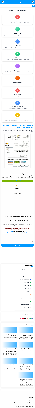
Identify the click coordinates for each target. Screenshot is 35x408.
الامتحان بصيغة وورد (17, 213)
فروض (32, 404)
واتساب (6, 232)
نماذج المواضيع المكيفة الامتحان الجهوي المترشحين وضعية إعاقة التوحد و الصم (26, 365)
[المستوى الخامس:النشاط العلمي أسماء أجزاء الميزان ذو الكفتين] (9, 361)
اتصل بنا (16, 400)
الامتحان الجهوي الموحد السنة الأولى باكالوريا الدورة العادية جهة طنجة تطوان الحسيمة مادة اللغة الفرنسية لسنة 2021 (10, 350)
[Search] (3, 2)
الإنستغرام (20, 232)
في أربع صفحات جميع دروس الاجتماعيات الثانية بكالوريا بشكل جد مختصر (26, 335)
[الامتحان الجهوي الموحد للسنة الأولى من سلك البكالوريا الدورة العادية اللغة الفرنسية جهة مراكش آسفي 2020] (25, 375)
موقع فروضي (25, 174)
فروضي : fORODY (18, 2)
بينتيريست (12, 232)
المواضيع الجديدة (30, 402)
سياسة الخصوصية (14, 402)
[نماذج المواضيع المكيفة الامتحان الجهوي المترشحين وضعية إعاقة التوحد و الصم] (25, 361)
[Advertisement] (17, 201)
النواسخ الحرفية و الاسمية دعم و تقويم (26, 348)
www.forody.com (15, 225)
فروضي (19, 180)
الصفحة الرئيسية (30, 400)
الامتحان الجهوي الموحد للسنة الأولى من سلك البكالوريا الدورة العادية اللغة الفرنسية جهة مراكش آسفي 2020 (26, 381)
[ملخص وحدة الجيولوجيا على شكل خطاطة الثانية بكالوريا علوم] (9, 330)
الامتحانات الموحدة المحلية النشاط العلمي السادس (14, 216)
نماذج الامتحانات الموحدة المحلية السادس (16, 220)
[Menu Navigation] (29, 1)
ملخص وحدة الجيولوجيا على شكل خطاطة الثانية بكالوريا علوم (10, 335)
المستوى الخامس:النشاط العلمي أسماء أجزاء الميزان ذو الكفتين (10, 365)
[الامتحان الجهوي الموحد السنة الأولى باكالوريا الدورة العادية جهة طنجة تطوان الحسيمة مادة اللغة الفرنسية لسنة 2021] (9, 345)
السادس (14, 176)
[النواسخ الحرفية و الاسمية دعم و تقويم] (25, 345)
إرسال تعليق (17, 245)
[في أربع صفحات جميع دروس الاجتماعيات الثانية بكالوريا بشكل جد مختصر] (25, 330)
